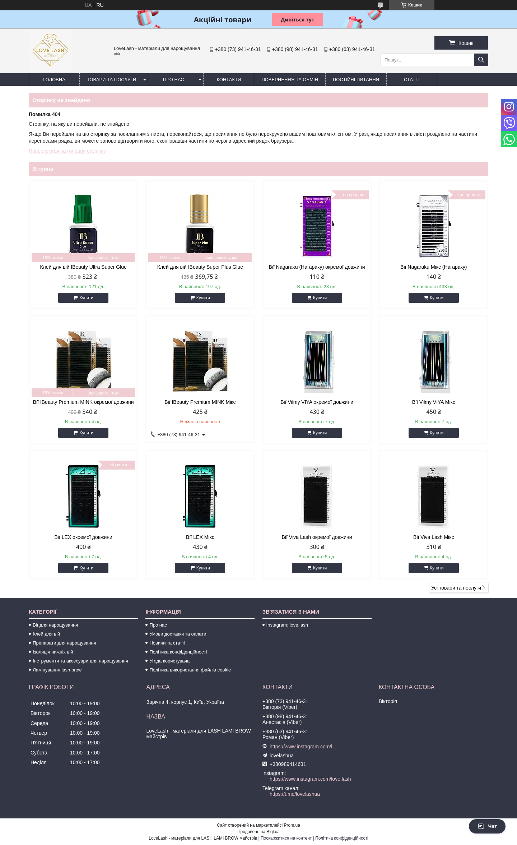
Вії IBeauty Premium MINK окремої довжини (83, 402)
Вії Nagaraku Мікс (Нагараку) (433, 267)
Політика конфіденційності (178, 652)
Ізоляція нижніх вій (53, 652)
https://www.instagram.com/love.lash (305, 746)
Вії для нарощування (55, 625)
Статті (412, 79)
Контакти (228, 79)
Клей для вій (46, 634)
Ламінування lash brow (57, 670)
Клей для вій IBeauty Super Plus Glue (200, 267)
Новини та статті (167, 643)
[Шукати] (481, 60)
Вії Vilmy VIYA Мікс (433, 402)
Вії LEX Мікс (200, 537)
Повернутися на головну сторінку (67, 151)
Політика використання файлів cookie (190, 670)
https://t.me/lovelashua (295, 794)
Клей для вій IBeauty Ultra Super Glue (83, 267)
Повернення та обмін (289, 79)
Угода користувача (169, 661)
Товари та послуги (111, 79)
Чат (487, 826)
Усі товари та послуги (456, 588)
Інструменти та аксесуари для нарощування (80, 661)
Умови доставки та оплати (177, 634)
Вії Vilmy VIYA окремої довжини (316, 402)
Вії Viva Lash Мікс (433, 537)
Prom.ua (292, 825)
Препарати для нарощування (64, 643)
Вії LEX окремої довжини (83, 537)
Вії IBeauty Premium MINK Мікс (200, 402)
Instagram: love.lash (287, 625)
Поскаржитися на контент (286, 838)
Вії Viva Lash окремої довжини (317, 537)
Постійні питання (356, 79)
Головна (54, 79)
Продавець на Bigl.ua (258, 831)
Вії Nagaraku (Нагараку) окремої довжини (317, 267)
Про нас (173, 79)
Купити (86, 297)
